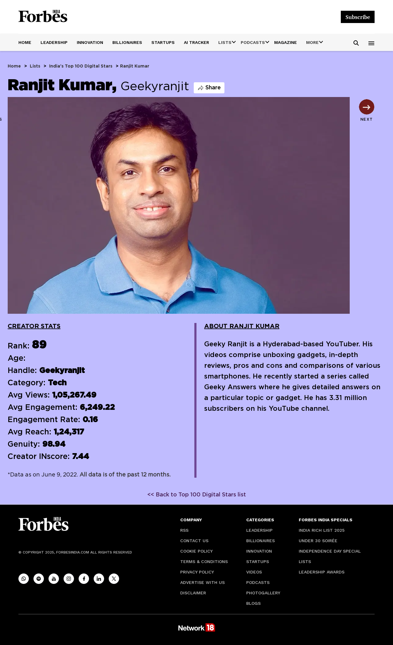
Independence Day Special (330, 551)
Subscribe (357, 17)
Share (209, 87)
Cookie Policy (196, 551)
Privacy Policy (197, 571)
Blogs (253, 603)
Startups (163, 42)
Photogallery (263, 592)
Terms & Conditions (204, 561)
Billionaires (127, 42)
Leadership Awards (321, 571)
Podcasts (258, 582)
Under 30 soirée (318, 540)
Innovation (90, 42)
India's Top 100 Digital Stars (80, 66)
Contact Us (194, 540)
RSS (184, 530)
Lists (35, 66)
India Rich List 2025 (321, 530)
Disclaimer (193, 592)
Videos (254, 571)
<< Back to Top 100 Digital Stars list (196, 495)
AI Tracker (196, 42)
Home (24, 42)
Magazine (285, 42)
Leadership (54, 42)
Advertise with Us (202, 582)
